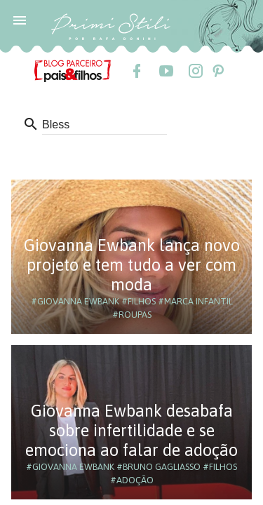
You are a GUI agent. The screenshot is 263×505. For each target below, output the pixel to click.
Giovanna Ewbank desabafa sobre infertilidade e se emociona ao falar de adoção (131, 430)
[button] (19, 19)
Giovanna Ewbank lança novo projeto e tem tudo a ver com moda (132, 265)
